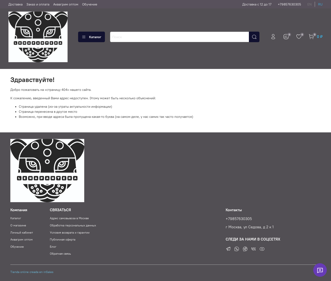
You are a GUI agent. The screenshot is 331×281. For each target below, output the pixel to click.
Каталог (91, 37)
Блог (53, 247)
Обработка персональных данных (73, 225)
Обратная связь (60, 253)
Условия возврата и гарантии (70, 232)
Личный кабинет (21, 232)
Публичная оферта (62, 239)
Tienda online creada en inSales (31, 272)
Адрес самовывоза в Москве (69, 218)
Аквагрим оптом (65, 4)
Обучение (89, 4)
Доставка (15, 4)
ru (320, 4)
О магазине (18, 225)
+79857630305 (289, 4)
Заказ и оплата (37, 4)
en (309, 4)
